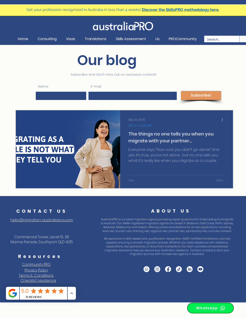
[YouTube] (200, 269)
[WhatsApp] (210, 308)
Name (43, 86)
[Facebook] (168, 269)
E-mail (96, 86)
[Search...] (218, 39)
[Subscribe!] (201, 95)
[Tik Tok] (179, 269)
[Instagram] (157, 269)
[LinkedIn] (190, 269)
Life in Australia (140, 125)
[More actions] (224, 119)
